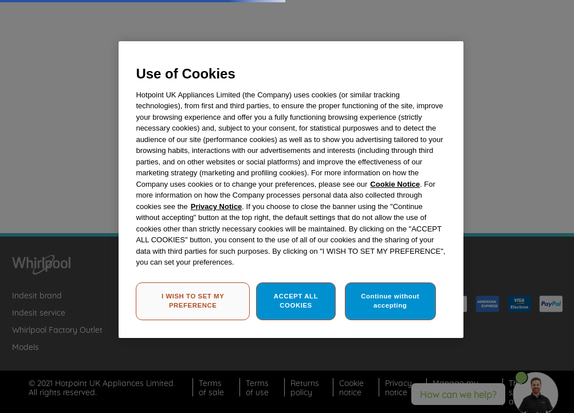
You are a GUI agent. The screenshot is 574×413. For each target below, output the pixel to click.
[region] (291, 189)
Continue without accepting (390, 301)
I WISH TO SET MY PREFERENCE (193, 301)
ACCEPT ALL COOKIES (296, 301)
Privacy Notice (216, 206)
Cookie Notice (395, 184)
